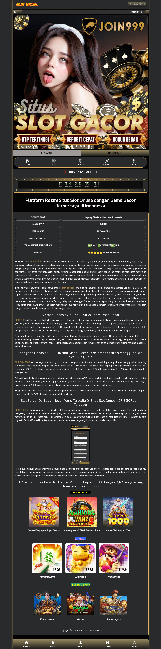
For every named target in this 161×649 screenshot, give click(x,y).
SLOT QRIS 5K (22, 410)
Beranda (26, 644)
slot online (67, 287)
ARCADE (107, 162)
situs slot (36, 261)
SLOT (54, 162)
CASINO (80, 162)
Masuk (80, 644)
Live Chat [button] (134, 644)
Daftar (53, 644)
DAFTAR (114, 153)
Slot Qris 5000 (22, 362)
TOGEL (27, 162)
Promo (107, 644)
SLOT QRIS (20, 320)
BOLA (133, 162)
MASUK (47, 153)
